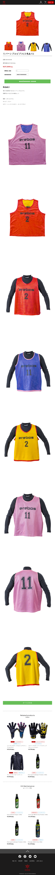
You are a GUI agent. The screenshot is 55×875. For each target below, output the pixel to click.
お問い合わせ (40, 861)
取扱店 (26, 861)
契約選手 (20, 861)
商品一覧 (14, 861)
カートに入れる (27, 703)
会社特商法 (32, 861)
